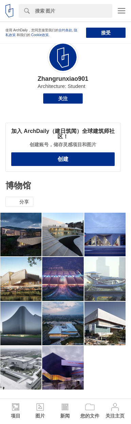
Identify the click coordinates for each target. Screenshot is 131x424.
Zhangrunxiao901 (62, 78)
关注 (63, 98)
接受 (106, 32)
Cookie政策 (40, 35)
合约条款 (65, 30)
